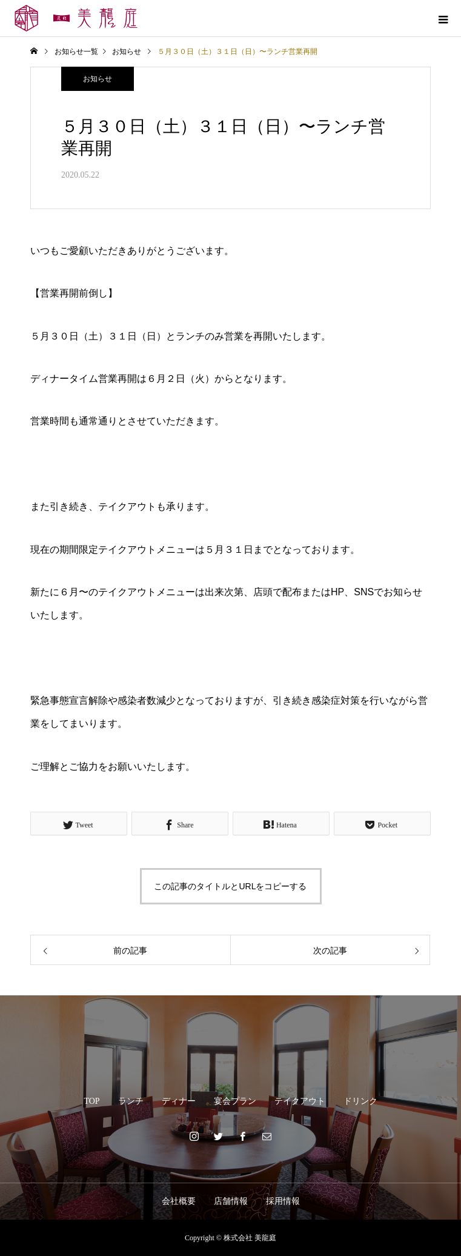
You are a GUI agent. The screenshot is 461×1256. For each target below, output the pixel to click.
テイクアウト (299, 1101)
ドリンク (360, 1101)
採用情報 (283, 1201)
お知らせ (97, 79)
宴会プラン (235, 1101)
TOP (91, 1101)
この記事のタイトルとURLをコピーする (230, 886)
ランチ (131, 1101)
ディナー (179, 1101)
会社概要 (179, 1201)
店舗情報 (231, 1201)
